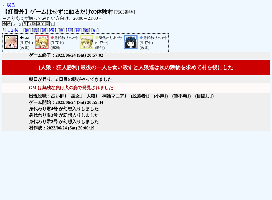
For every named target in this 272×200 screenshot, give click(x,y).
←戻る (9, 4)
